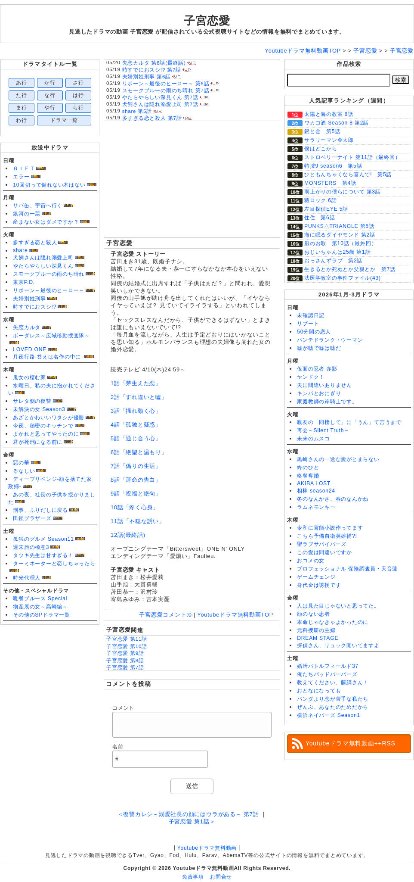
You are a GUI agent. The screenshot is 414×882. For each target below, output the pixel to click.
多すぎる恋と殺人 (35, 243)
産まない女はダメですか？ (46, 222)
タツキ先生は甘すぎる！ (43, 555)
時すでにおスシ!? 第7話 (151, 69)
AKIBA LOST (314, 483)
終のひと (308, 467)
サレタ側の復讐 (32, 401)
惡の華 (21, 463)
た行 (21, 95)
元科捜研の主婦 (316, 630)
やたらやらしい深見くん (43, 266)
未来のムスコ (313, 439)
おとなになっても (319, 691)
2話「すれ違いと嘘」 (139, 397)
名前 (118, 747)
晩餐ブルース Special (40, 598)
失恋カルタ (26, 327)
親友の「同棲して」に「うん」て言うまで (349, 422)
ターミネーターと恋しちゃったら (54, 564)
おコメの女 (310, 561)
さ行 (78, 83)
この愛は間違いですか (324, 552)
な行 (50, 95)
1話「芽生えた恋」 (136, 383)
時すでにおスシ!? (34, 307)
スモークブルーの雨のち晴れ (48, 274)
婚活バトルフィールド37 (327, 666)
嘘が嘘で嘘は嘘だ (319, 348)
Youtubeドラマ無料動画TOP (235, 614)
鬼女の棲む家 (29, 377)
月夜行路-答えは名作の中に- (48, 357)
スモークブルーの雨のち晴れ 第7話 (166, 90)
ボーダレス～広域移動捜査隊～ (51, 336)
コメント (123, 708)
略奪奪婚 (308, 476)
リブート (308, 324)
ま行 (21, 108)
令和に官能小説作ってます (330, 528)
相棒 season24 (316, 491)
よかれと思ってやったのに (46, 434)
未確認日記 (310, 315)
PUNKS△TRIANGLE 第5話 (339, 226)
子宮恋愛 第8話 (125, 660)
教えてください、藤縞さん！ (332, 682)
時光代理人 (26, 578)
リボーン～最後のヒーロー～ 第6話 (166, 83)
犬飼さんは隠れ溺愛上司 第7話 (160, 104)
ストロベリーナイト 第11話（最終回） (352, 157)
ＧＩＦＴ (24, 168)
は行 (78, 95)
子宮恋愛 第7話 (125, 667)
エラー (21, 177)
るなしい (24, 471)
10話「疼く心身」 (135, 507)
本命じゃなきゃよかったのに (332, 622)
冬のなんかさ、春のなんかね (332, 499)
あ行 (21, 83)
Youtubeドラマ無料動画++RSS (350, 743)
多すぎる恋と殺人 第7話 (152, 118)
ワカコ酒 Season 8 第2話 (336, 123)
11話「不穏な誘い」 (138, 521)
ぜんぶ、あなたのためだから (332, 707)
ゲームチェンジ (316, 577)
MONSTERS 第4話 (330, 183)
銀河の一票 (26, 214)
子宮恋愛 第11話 (126, 639)
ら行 (78, 108)
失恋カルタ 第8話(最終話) (154, 62)
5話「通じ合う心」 (136, 438)
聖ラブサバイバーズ (321, 544)
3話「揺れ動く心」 (136, 411)
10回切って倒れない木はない (49, 185)
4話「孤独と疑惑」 (136, 424)
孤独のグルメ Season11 (43, 539)
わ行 (21, 120)
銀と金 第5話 (322, 131)
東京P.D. (24, 282)
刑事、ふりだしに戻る (40, 510)
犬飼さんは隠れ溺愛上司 (43, 258)
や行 (50, 108)
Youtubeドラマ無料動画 (207, 848)
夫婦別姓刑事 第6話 (146, 76)
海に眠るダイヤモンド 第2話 (339, 235)
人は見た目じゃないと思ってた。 (338, 606)
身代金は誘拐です (319, 585)
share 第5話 (137, 111)
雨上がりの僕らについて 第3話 (342, 192)
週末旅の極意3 (31, 547)
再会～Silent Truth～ (323, 430)
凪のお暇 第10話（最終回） (340, 243)
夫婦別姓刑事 (29, 299)
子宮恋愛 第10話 (126, 646)
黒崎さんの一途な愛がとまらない (338, 459)
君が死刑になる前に (37, 442)
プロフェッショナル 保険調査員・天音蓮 (347, 569)
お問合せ (221, 877)
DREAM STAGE (317, 638)
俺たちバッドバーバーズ (327, 674)
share (20, 250)
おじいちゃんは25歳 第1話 (337, 252)
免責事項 (193, 877)
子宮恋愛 (207, 20)
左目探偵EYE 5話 (326, 209)
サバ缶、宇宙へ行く (37, 206)
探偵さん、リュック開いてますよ (338, 645)
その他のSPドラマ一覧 (41, 615)
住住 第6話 (319, 218)
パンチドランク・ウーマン (330, 340)
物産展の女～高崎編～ (40, 607)
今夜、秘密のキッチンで (43, 426)
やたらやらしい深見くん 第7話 (160, 97)
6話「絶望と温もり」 (139, 452)
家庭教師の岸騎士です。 (327, 402)
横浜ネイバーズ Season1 (328, 715)
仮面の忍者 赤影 (317, 369)
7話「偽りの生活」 (136, 466)
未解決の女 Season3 (39, 409)
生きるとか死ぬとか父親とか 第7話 (349, 269)
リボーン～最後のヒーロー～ (48, 290)
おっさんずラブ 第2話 (333, 261)
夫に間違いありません (324, 385)
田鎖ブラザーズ (32, 518)
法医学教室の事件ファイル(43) (342, 278)
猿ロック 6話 (320, 200)
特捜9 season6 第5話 (333, 166)
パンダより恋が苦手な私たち (332, 699)
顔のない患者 (313, 614)
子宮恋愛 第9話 (125, 653)
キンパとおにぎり (319, 393)
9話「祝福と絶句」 (136, 493)
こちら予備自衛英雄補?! (327, 536)
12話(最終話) (128, 535)
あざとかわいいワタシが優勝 (48, 418)
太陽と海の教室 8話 (328, 114)
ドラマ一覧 (64, 120)
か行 (50, 83)
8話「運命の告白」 (136, 480)
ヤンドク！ (310, 377)
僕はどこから (320, 149)
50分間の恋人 (314, 332)
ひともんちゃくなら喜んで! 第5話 (348, 174)
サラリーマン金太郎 (329, 140)
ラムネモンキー (316, 507)
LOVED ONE (29, 349)
